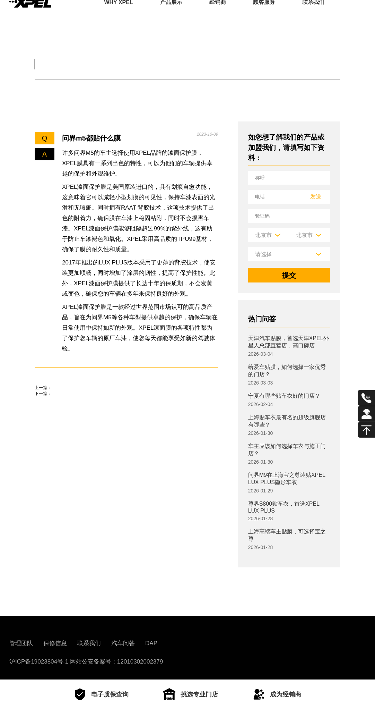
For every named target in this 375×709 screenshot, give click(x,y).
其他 (196, 89)
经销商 (217, 15)
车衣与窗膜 (155, 89)
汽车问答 (123, 643)
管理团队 (21, 643)
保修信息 (55, 643)
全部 (39, 64)
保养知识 (109, 89)
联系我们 (313, 15)
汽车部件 (254, 64)
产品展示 (171, 15)
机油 (71, 89)
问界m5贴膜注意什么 (67, 398)
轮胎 (41, 89)
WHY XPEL (118, 15)
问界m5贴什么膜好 (64, 417)
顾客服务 (264, 15)
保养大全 (143, 64)
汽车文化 (198, 64)
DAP (151, 643)
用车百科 (309, 64)
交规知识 (87, 64)
